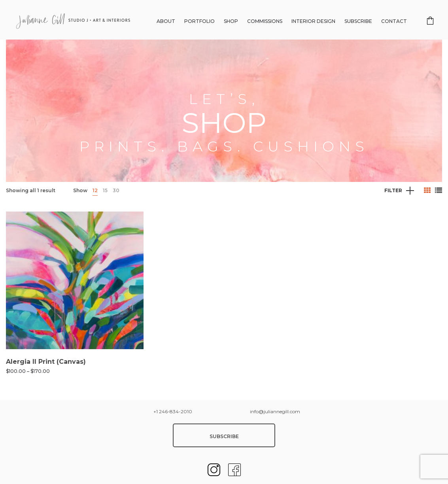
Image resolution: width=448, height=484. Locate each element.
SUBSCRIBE (224, 436)
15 (105, 190)
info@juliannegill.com (275, 411)
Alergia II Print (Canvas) (46, 361)
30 (116, 190)
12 (95, 190)
